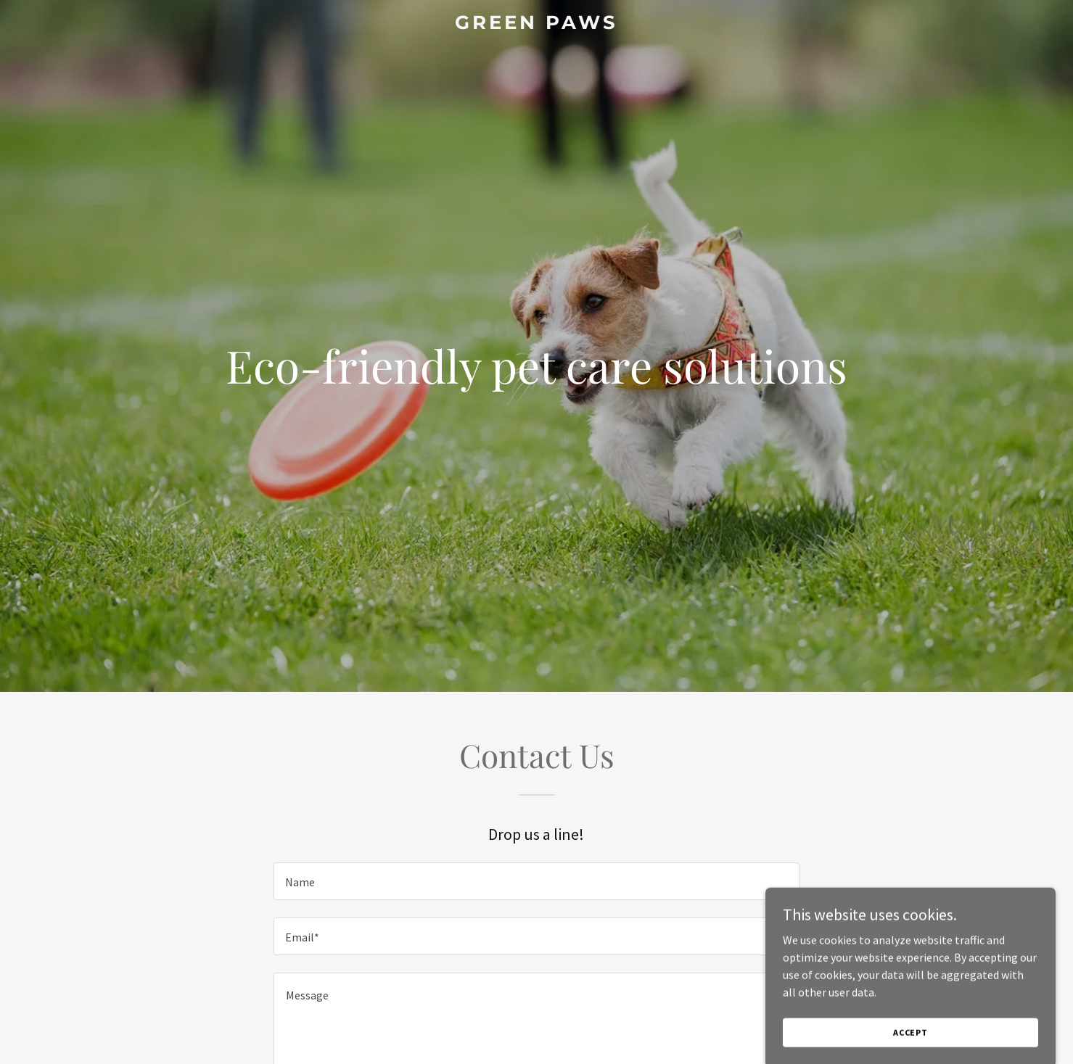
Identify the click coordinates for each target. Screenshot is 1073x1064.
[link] (536, 24)
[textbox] (536, 881)
